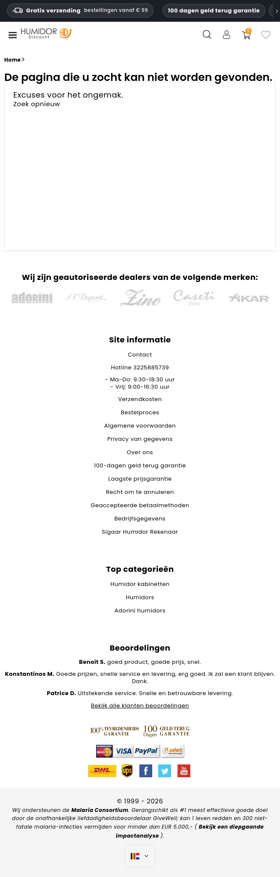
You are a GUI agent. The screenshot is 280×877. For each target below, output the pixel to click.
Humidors (140, 597)
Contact (140, 355)
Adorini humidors (140, 610)
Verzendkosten (140, 399)
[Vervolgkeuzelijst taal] (140, 856)
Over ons (140, 452)
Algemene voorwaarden (140, 426)
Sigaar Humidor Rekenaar (140, 532)
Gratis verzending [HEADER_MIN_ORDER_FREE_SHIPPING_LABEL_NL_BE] (80, 10)
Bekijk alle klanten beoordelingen (140, 706)
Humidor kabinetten (139, 584)
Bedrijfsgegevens (140, 518)
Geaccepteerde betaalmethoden (140, 505)
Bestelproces (140, 412)
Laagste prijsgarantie (140, 479)
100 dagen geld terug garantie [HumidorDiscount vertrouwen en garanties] (214, 10)
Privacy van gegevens (139, 439)
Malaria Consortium (99, 810)
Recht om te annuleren (140, 492)
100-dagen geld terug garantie (140, 465)
